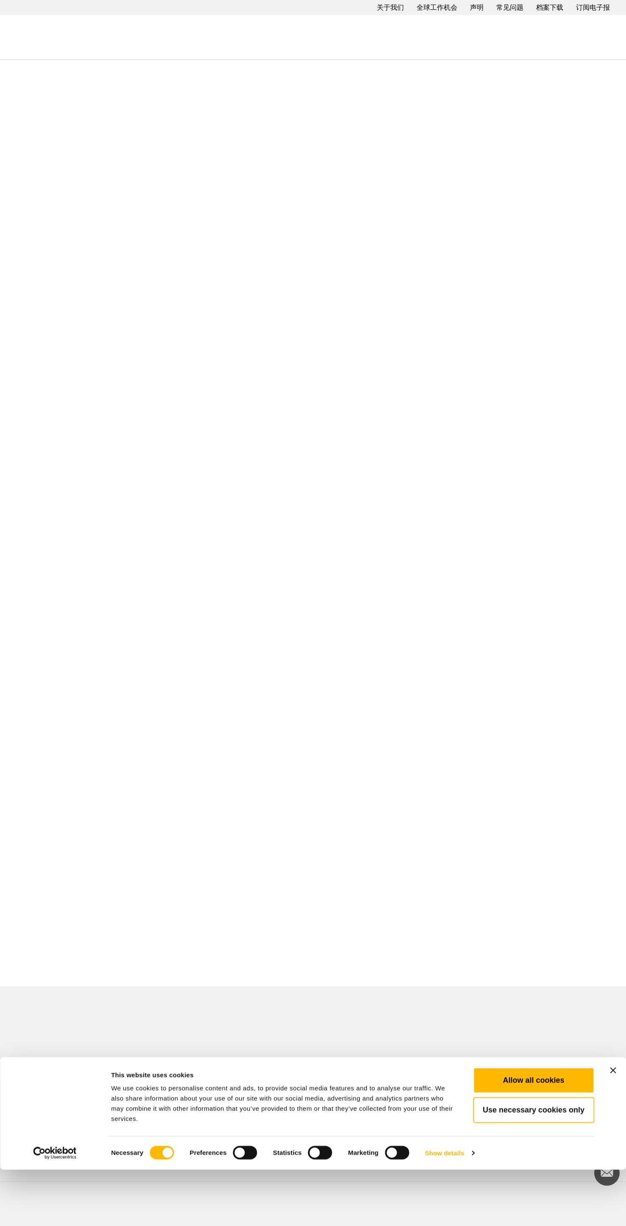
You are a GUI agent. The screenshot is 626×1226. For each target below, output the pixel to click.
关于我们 (390, 7)
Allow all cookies (533, 1136)
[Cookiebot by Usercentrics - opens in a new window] (55, 1209)
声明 (477, 7)
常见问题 (509, 7)
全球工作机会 (437, 7)
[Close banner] (613, 1127)
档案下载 (549, 7)
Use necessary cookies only (533, 1166)
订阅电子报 (593, 7)
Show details (445, 1209)
